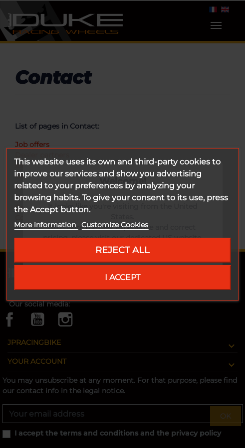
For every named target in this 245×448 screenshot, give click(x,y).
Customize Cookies (114, 224)
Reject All (122, 250)
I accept (122, 277)
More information (46, 224)
